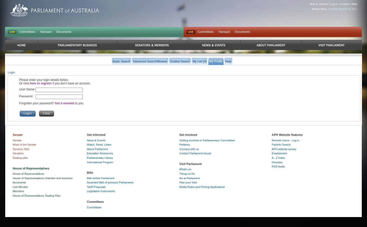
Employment (279, 153)
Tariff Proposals (96, 186)
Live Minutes (20, 186)
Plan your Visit (188, 182)
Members (18, 191)
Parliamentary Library (100, 157)
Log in (334, 3)
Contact (344, 3)
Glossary (277, 162)
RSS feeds (278, 166)
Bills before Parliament (100, 178)
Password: (26, 96)
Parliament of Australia (54, 10)
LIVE (12, 32)
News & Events (96, 140)
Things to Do (187, 173)
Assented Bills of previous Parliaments (110, 182)
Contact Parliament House (195, 153)
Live (190, 32)
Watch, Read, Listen (99, 144)
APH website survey (284, 149)
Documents (63, 32)
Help (354, 3)
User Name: (27, 89)
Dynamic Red (21, 149)
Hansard (45, 32)
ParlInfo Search (281, 144)
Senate (17, 140)
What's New (319, 8)
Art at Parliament (189, 178)
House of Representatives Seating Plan (37, 195)
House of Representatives (28, 173)
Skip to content (319, 3)
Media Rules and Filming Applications (202, 186)
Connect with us (189, 149)
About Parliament (97, 149)
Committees (27, 32)
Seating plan (20, 157)
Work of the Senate (24, 144)
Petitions (184, 144)
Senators (18, 153)
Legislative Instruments (101, 191)
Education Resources (100, 153)
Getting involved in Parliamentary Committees (207, 140)
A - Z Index (278, 157)
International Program (100, 162)
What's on (185, 169)
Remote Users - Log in (285, 140)
